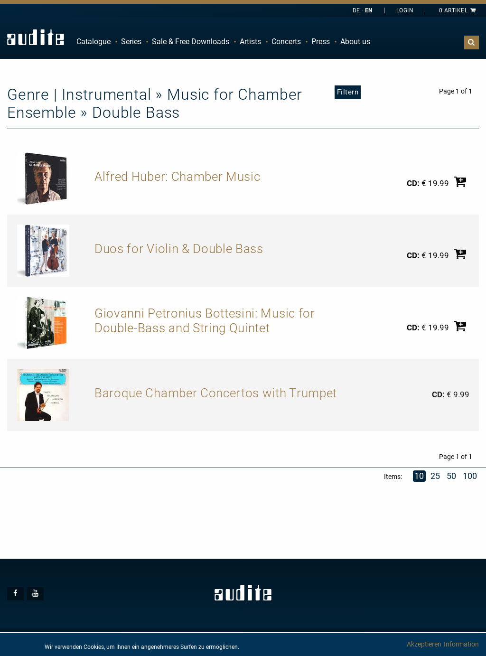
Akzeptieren (424, 644)
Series (131, 41)
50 (452, 476)
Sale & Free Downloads (190, 41)
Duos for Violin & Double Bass (178, 249)
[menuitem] (93, 42)
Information (461, 644)
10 (419, 476)
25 (435, 476)
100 (470, 476)
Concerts (286, 41)
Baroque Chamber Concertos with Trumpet (215, 393)
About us (355, 41)
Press (320, 41)
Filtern (348, 92)
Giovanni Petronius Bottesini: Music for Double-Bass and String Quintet (204, 321)
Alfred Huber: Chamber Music (177, 176)
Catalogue (93, 41)
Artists (250, 41)
